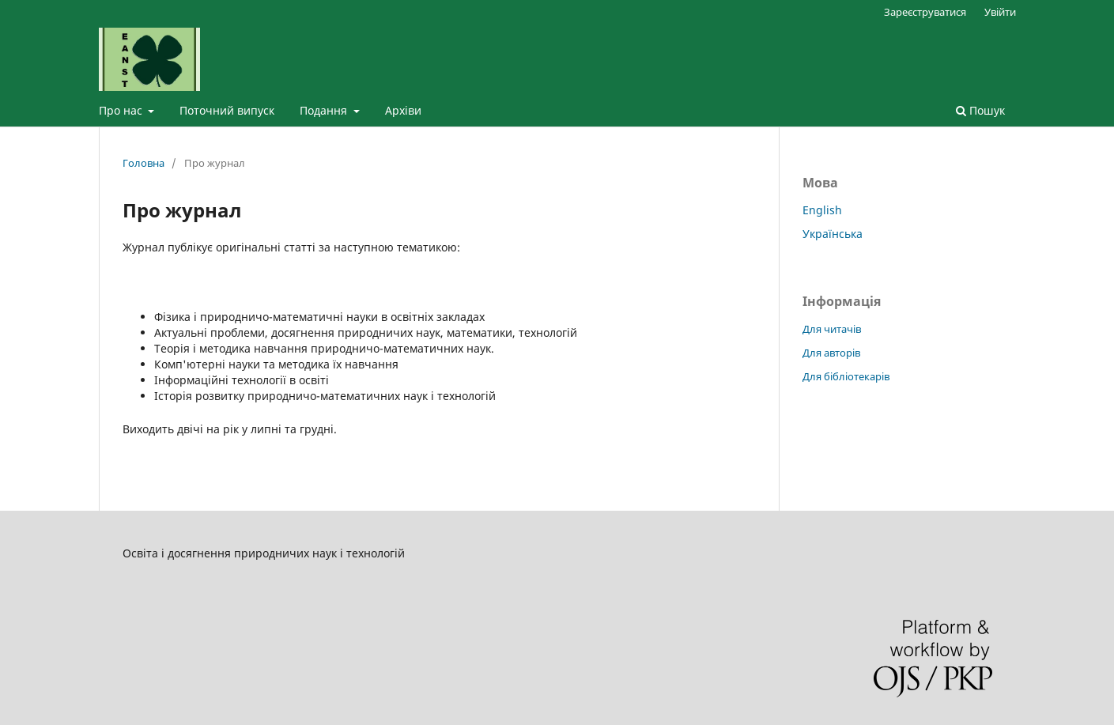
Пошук (980, 110)
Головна (143, 163)
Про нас (122, 110)
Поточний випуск (226, 110)
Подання (325, 110)
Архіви (403, 110)
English (822, 209)
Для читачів (831, 329)
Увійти (1000, 12)
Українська (832, 233)
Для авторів (831, 353)
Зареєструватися (925, 12)
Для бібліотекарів (845, 376)
